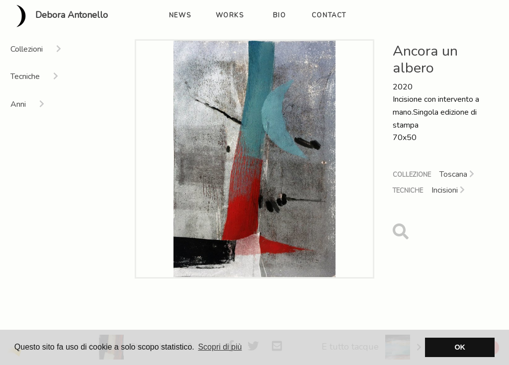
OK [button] (459, 347)
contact (329, 15)
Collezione (412, 174)
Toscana (456, 174)
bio (279, 15)
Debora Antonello (58, 15)
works (230, 15)
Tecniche (408, 190)
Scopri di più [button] (220, 347)
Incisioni (448, 190)
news (180, 15)
